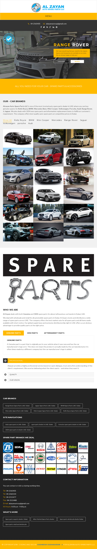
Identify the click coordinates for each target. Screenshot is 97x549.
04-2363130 (11, 494)
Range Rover (71, 120)
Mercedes (57, 120)
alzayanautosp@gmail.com (56, 24)
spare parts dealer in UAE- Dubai (42, 424)
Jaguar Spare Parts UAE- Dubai (45, 406)
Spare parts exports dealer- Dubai (16, 519)
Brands (77, 61)
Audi (30, 123)
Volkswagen (9, 123)
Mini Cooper (43, 120)
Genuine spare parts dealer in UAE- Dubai (72, 424)
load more (61, 61)
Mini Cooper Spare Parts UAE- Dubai (46, 411)
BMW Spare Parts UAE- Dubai (70, 406)
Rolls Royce (20, 120)
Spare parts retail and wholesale (16, 524)
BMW (31, 120)
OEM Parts (32, 333)
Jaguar (83, 120)
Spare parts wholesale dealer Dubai (71, 519)
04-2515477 (11, 497)
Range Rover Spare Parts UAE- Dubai (17, 406)
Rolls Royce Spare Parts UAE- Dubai (75, 411)
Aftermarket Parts (54, 333)
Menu (48, 16)
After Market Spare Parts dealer (43, 519)
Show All (7, 120)
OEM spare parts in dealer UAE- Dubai (18, 430)
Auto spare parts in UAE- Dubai (15, 424)
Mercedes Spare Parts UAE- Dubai (16, 411)
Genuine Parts (13, 333)
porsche (22, 123)
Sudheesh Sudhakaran (48, 545)
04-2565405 (35, 24)
